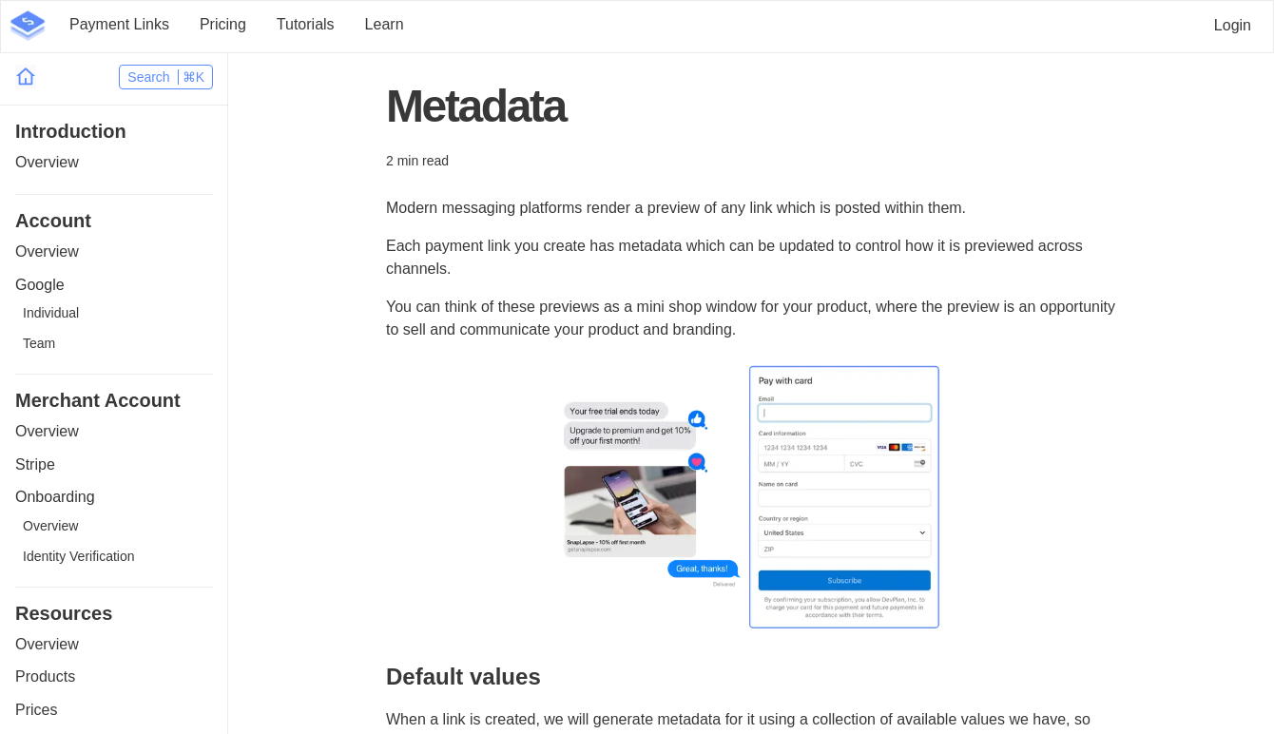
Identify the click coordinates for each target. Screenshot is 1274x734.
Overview (47, 162)
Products (45, 676)
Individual (51, 312)
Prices (36, 710)
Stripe (35, 464)
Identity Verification (79, 556)
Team (39, 343)
